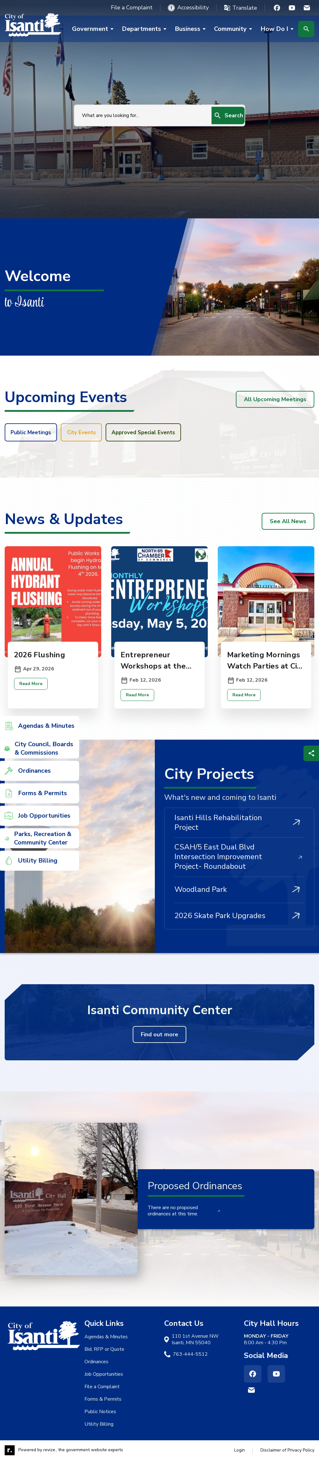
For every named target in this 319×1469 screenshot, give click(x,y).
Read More (32, 692)
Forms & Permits (102, 1407)
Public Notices (100, 1420)
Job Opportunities (103, 1382)
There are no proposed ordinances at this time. (184, 1219)
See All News (288, 523)
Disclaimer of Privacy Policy (287, 1459)
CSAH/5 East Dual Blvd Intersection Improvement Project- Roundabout (239, 865)
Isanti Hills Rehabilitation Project (239, 831)
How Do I (272, 29)
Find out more (159, 1043)
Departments (146, 29)
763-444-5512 (190, 1363)
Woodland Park (239, 898)
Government (95, 29)
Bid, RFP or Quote (104, 1358)
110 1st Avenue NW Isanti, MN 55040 (195, 1348)
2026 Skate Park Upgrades (239, 925)
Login (239, 1459)
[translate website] (240, 8)
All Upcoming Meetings (275, 399)
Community (235, 29)
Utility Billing (98, 1432)
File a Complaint (132, 7)
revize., (50, 1459)
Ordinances (96, 1370)
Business (192, 29)
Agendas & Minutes (106, 1345)
